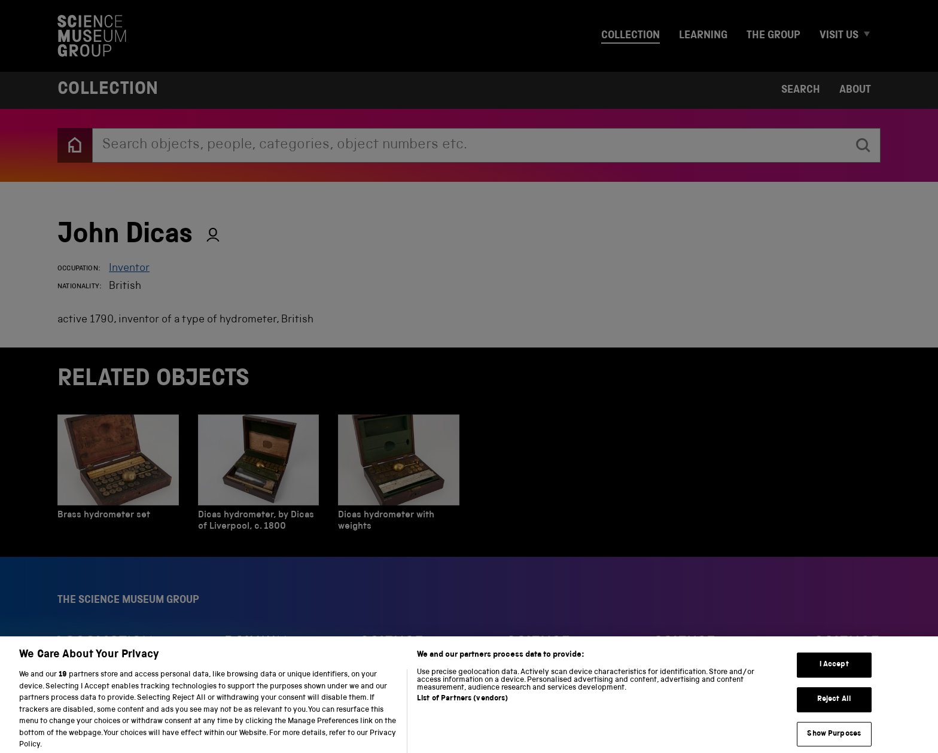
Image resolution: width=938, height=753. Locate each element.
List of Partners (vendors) (462, 707)
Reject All (834, 707)
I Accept (834, 673)
